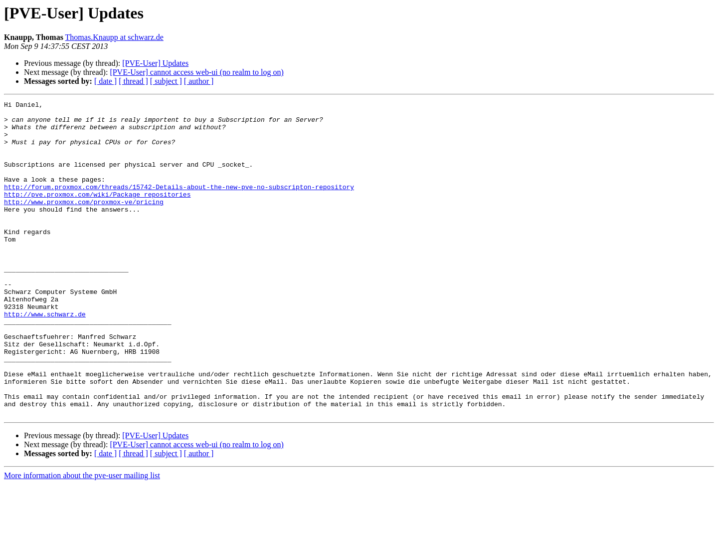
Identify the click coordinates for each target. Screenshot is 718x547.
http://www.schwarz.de (45, 357)
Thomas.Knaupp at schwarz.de (114, 37)
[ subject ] (166, 81)
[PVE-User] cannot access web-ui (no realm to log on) (196, 72)
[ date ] (105, 81)
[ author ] (199, 81)
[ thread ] (133, 81)
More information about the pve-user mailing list (82, 538)
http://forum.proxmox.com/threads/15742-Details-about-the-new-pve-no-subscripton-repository (179, 204)
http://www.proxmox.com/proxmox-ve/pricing (84, 222)
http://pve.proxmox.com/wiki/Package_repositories (97, 213)
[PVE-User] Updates (155, 63)
